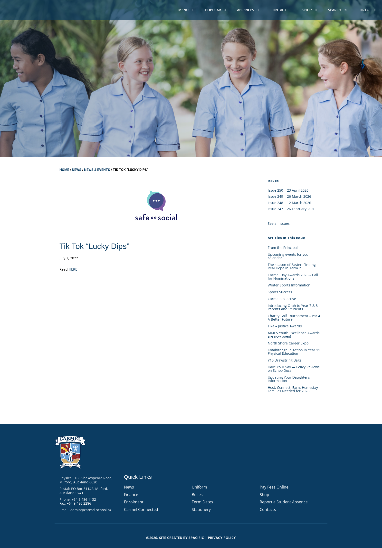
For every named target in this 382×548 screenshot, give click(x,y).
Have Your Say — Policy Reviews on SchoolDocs (294, 369)
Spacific (196, 537)
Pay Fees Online (274, 487)
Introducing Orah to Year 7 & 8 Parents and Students (293, 307)
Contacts (268, 509)
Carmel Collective (282, 298)
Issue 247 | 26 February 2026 (291, 208)
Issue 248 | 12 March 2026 (289, 202)
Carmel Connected (141, 509)
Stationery (201, 509)
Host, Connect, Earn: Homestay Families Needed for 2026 (293, 389)
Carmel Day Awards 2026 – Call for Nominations (293, 277)
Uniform (199, 487)
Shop (264, 494)
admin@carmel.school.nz (91, 510)
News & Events (97, 170)
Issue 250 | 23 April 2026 (288, 190)
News (76, 170)
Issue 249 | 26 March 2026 (289, 196)
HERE (73, 269)
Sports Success (280, 292)
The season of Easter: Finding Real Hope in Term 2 (292, 266)
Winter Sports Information (289, 285)
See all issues (279, 223)
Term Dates (202, 502)
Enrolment (133, 502)
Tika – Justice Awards (285, 326)
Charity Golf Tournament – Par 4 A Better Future (294, 317)
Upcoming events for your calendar (289, 256)
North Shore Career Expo (288, 343)
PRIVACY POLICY (222, 537)
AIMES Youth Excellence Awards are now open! (294, 335)
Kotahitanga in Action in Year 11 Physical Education (294, 352)
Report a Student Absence (284, 502)
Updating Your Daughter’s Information (289, 379)
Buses (197, 494)
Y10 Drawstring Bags (284, 360)
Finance (131, 494)
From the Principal (283, 247)
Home (64, 170)
